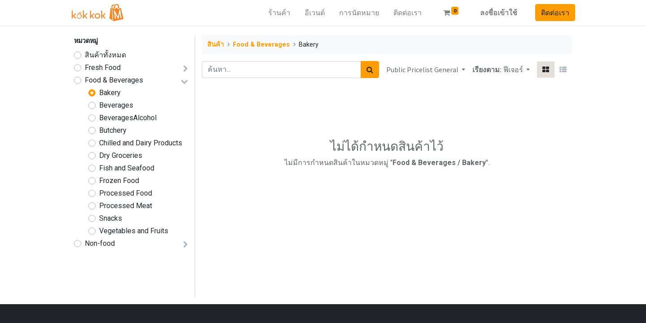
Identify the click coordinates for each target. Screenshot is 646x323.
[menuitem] (276, 13)
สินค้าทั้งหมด (105, 55)
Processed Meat (125, 205)
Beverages (116, 105)
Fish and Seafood (126, 168)
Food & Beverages (114, 80)
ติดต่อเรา (552, 12)
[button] (516, 69)
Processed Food (125, 193)
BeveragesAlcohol (128, 117)
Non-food (100, 243)
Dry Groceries (120, 155)
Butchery (113, 130)
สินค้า (215, 44)
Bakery (110, 92)
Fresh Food (103, 67)
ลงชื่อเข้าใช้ (495, 12)
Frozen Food (119, 180)
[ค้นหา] (370, 69)
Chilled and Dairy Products (140, 143)
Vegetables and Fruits (133, 231)
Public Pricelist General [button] (423, 69)
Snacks (110, 218)
